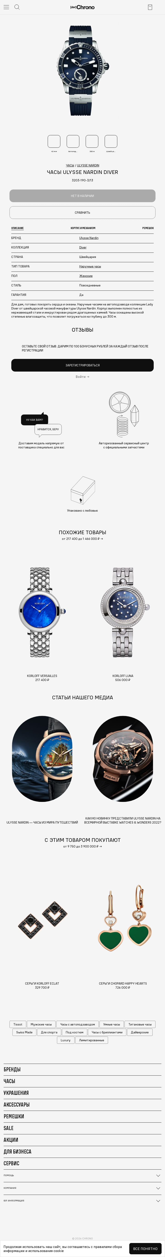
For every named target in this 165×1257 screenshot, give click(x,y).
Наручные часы (90, 266)
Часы (9, 1081)
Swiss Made (24, 1032)
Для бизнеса (17, 1151)
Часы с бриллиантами (107, 1032)
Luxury (66, 1040)
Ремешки (14, 1116)
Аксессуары (17, 1104)
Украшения (16, 1092)
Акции (11, 1139)
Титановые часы (140, 1024)
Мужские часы (41, 1024)
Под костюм (74, 1032)
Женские (86, 276)
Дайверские (140, 1032)
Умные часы (111, 1024)
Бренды (12, 1069)
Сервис (11, 1163)
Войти (81, 377)
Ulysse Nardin (89, 238)
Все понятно (145, 1248)
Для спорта (49, 1032)
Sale (8, 1128)
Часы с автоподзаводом (77, 1024)
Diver (83, 247)
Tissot (17, 1024)
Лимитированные (91, 1040)
